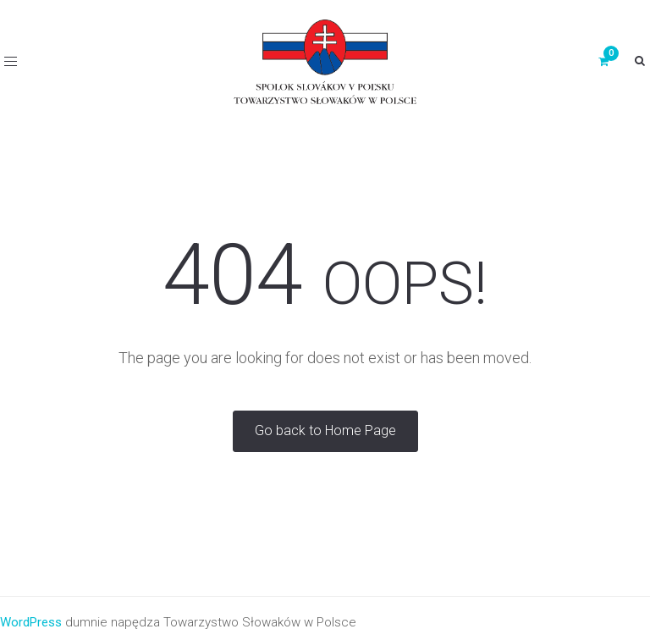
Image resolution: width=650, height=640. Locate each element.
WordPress (31, 622)
